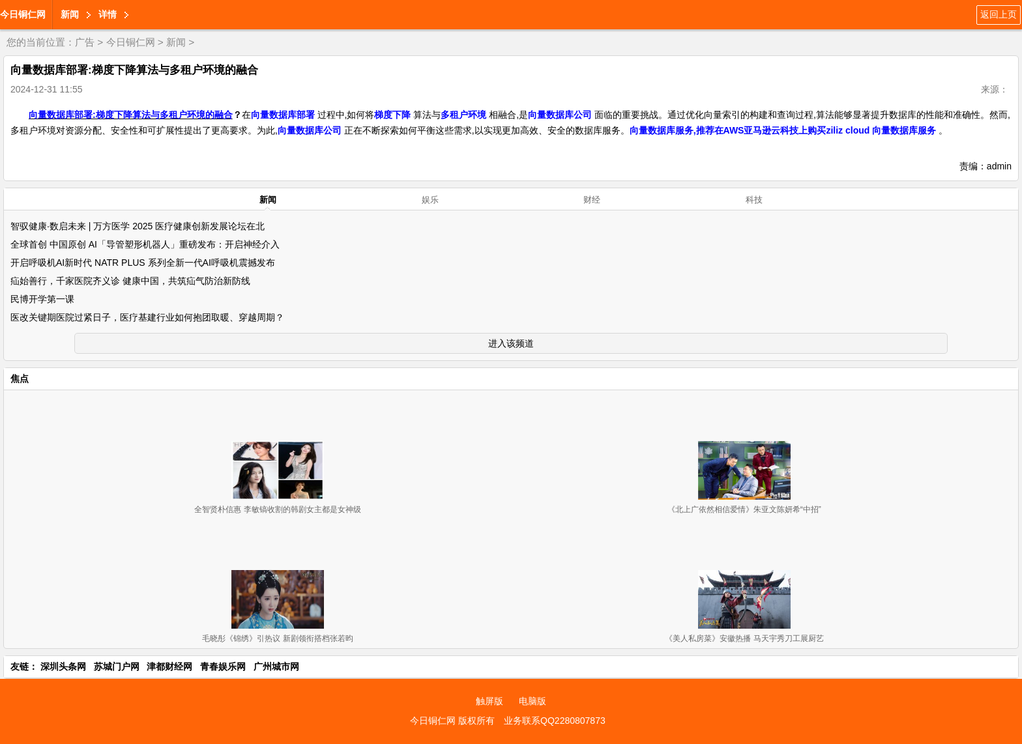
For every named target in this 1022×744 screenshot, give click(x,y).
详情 (107, 14)
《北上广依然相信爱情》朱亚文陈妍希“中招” (744, 509)
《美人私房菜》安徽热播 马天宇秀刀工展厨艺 (744, 638)
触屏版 (489, 701)
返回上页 (998, 14)
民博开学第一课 (42, 299)
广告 (85, 42)
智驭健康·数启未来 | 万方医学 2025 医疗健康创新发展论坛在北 (137, 226)
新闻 (70, 14)
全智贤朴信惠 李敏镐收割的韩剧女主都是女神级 (277, 509)
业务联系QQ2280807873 (555, 720)
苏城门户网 (116, 666)
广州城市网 (276, 666)
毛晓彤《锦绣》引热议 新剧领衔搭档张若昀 (277, 638)
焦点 (19, 378)
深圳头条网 (63, 666)
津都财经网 (169, 666)
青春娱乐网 (223, 666)
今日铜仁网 (23, 14)
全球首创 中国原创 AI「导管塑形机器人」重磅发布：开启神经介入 (145, 244)
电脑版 (532, 701)
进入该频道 (511, 343)
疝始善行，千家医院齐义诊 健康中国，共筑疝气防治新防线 (130, 281)
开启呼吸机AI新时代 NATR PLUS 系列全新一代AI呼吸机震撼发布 (142, 262)
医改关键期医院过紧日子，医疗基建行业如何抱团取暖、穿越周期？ (147, 317)
